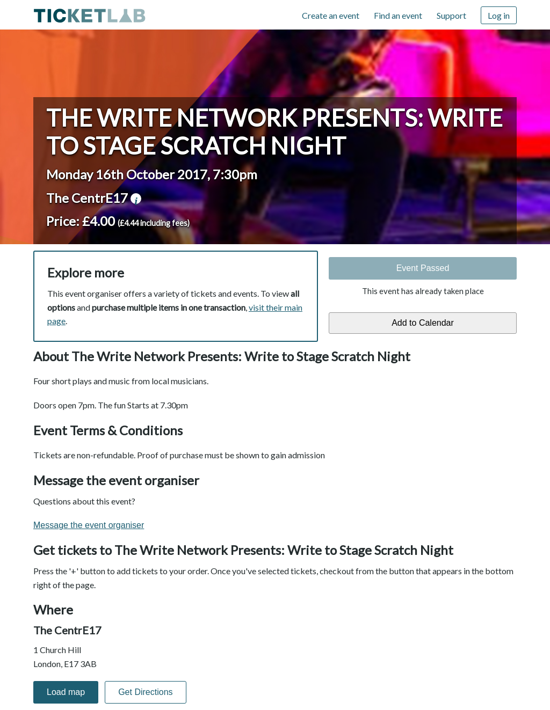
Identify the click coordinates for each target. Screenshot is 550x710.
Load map (66, 692)
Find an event (398, 15)
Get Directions (145, 692)
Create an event (330, 15)
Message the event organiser (88, 525)
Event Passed (423, 268)
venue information (136, 198)
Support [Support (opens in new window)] (451, 15)
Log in (499, 15)
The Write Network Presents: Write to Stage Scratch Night (274, 131)
